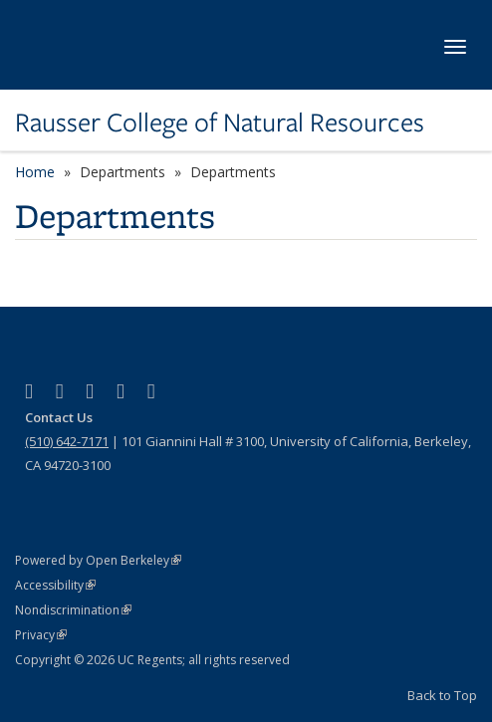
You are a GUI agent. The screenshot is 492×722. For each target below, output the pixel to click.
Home (35, 171)
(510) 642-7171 (67, 441)
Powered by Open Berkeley (98, 560)
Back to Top (442, 695)
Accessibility (55, 585)
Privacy (41, 634)
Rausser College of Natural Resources (219, 122)
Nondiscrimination (73, 610)
